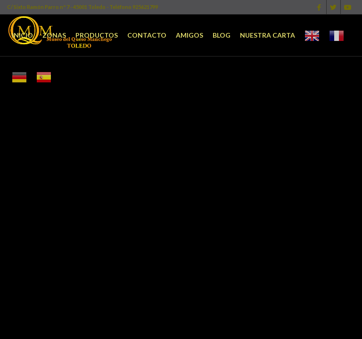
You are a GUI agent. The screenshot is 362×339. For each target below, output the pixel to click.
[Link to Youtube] (348, 7)
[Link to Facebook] (319, 7)
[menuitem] (22, 35)
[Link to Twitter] (333, 7)
